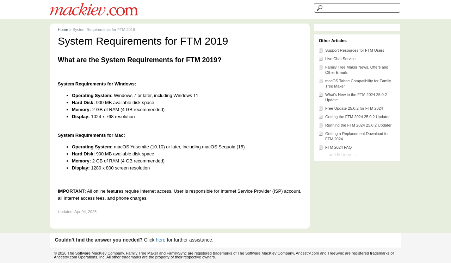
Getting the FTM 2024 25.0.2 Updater (354, 116)
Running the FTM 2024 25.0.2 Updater (354, 125)
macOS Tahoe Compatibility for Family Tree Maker (354, 83)
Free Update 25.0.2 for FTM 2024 (350, 108)
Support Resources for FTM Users (351, 50)
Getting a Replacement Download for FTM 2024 (353, 135)
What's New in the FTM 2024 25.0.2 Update (352, 96)
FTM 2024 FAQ (335, 147)
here (161, 240)
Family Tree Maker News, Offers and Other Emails (353, 69)
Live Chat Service (337, 58)
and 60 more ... (343, 154)
